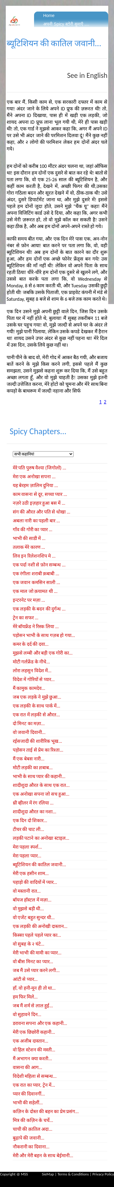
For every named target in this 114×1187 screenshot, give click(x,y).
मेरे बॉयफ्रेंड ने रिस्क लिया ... (36, 626)
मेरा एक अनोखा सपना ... (34, 476)
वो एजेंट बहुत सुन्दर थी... (34, 917)
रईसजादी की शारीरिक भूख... (37, 741)
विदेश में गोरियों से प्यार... (34, 679)
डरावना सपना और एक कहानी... (40, 1023)
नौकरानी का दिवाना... (31, 1147)
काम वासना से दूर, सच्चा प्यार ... (40, 494)
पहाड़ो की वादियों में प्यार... (35, 882)
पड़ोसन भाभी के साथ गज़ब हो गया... (44, 635)
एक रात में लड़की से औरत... (36, 715)
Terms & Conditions (73, 1174)
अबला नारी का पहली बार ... (36, 521)
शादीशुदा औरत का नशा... (34, 812)
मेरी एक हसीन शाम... (31, 873)
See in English (87, 75)
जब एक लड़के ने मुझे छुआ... (37, 697)
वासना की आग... (27, 1067)
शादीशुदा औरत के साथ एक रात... (41, 785)
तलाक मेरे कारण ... (29, 547)
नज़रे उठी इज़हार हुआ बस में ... (39, 503)
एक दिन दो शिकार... (30, 820)
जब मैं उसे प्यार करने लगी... (36, 970)
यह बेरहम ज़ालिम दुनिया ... (35, 485)
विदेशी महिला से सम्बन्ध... (35, 1076)
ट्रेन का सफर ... (25, 618)
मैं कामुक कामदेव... (29, 688)
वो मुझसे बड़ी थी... (28, 909)
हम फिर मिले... (25, 997)
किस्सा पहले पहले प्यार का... (37, 935)
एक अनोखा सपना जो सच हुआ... (41, 794)
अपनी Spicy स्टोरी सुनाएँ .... (66, 24)
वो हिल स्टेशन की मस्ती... (34, 1050)
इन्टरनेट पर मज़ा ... (29, 600)
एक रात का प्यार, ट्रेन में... (34, 1085)
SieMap (48, 1174)
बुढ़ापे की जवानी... (28, 1138)
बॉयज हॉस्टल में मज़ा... (32, 900)
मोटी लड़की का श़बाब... (33, 767)
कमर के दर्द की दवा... (31, 644)
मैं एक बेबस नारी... (28, 759)
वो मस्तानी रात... (27, 891)
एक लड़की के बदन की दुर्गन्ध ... (39, 609)
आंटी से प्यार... (25, 979)
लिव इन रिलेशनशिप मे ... (34, 556)
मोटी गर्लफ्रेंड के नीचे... (31, 662)
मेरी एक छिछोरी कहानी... (34, 1032)
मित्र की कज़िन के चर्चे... (33, 1120)
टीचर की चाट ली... (28, 829)
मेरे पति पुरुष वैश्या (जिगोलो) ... (39, 468)
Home (48, 15)
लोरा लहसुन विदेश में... (32, 670)
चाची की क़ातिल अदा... (32, 1129)
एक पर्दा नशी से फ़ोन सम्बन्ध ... (39, 565)
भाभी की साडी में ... (29, 538)
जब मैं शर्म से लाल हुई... (33, 1006)
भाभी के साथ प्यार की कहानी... (39, 776)
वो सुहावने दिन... (27, 1014)
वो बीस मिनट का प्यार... (33, 961)
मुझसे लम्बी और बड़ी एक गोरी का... (43, 653)
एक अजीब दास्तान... (30, 1041)
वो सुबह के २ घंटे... (28, 944)
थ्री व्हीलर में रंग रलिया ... (33, 803)
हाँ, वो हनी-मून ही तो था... (34, 988)
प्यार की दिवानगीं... (29, 1094)
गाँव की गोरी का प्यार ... (32, 529)
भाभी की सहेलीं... (28, 1103)
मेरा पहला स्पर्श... (27, 847)
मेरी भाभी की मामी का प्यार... (37, 953)
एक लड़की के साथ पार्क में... (36, 706)
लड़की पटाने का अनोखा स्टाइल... (41, 838)
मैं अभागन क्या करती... (32, 1058)
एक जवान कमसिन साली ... (36, 582)
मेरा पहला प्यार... (27, 856)
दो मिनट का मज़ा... (29, 723)
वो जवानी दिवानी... (29, 732)
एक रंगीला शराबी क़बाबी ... (36, 573)
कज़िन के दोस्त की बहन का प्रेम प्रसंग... (46, 1111)
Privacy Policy (103, 1174)
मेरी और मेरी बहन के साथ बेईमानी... (43, 1155)
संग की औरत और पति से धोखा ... (42, 512)
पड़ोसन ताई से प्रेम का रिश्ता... (38, 750)
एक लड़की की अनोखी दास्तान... (40, 926)
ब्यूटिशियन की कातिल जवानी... (39, 864)
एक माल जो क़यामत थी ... (35, 591)
